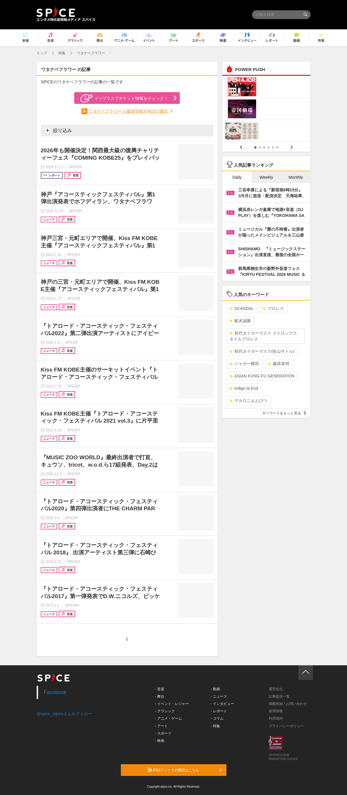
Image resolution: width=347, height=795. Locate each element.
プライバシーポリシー (286, 726)
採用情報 (276, 711)
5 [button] (273, 147)
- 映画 (159, 741)
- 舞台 (159, 696)
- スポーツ (163, 733)
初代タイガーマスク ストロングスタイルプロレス (263, 336)
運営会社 (276, 689)
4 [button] (269, 147)
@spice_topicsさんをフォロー (64, 713)
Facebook (55, 692)
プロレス (273, 308)
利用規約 (276, 718)
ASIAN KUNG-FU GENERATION (261, 376)
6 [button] (277, 147)
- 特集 (215, 726)
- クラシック (165, 711)
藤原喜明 (278, 363)
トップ (42, 53)
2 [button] (260, 147)
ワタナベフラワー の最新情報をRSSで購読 (129, 111)
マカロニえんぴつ (248, 400)
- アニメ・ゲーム (168, 718)
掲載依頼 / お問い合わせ (288, 704)
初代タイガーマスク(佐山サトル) (261, 351)
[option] (266, 110)
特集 (61, 53)
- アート (161, 726)
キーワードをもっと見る (284, 413)
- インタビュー (222, 704)
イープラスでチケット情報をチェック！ (124, 98)
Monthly (296, 177)
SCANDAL (241, 308)
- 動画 (215, 689)
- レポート (219, 711)
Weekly (266, 177)
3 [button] (264, 147)
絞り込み (58, 130)
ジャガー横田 (244, 363)
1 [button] (255, 147)
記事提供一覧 (279, 696)
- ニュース (219, 696)
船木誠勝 (240, 320)
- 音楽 (159, 689)
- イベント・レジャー (172, 704)
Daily (236, 177)
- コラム (217, 718)
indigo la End (243, 388)
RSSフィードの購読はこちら (185, 769)
